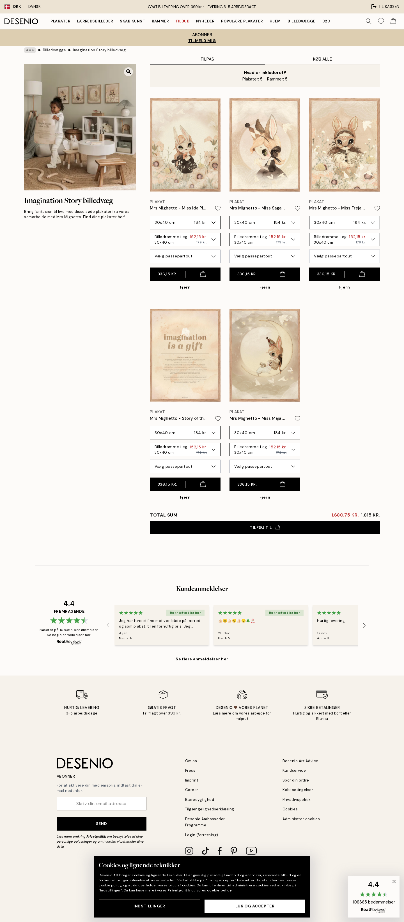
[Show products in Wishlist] (381, 21)
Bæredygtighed (199, 799)
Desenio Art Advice (300, 761)
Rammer (160, 21)
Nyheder (205, 21)
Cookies (290, 809)
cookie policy (219, 890)
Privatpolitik (96, 836)
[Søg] (368, 21)
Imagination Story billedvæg (99, 50)
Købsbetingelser (298, 789)
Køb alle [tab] (322, 59)
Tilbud (182, 21)
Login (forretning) (201, 835)
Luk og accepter (254, 906)
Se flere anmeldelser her (202, 658)
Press (190, 770)
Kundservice (294, 770)
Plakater (60, 21)
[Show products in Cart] (393, 21)
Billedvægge (302, 21)
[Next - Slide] (364, 625)
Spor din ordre (296, 780)
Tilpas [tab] (207, 59)
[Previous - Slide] (107, 625)
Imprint (191, 780)
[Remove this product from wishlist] (218, 208)
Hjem (275, 21)
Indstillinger (149, 906)
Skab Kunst (132, 21)
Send (101, 823)
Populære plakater (242, 21)
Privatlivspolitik (297, 799)
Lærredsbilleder (95, 21)
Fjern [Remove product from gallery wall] (185, 287)
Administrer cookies (301, 819)
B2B (326, 21)
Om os (191, 761)
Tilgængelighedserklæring (209, 809)
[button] (374, 897)
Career (191, 789)
